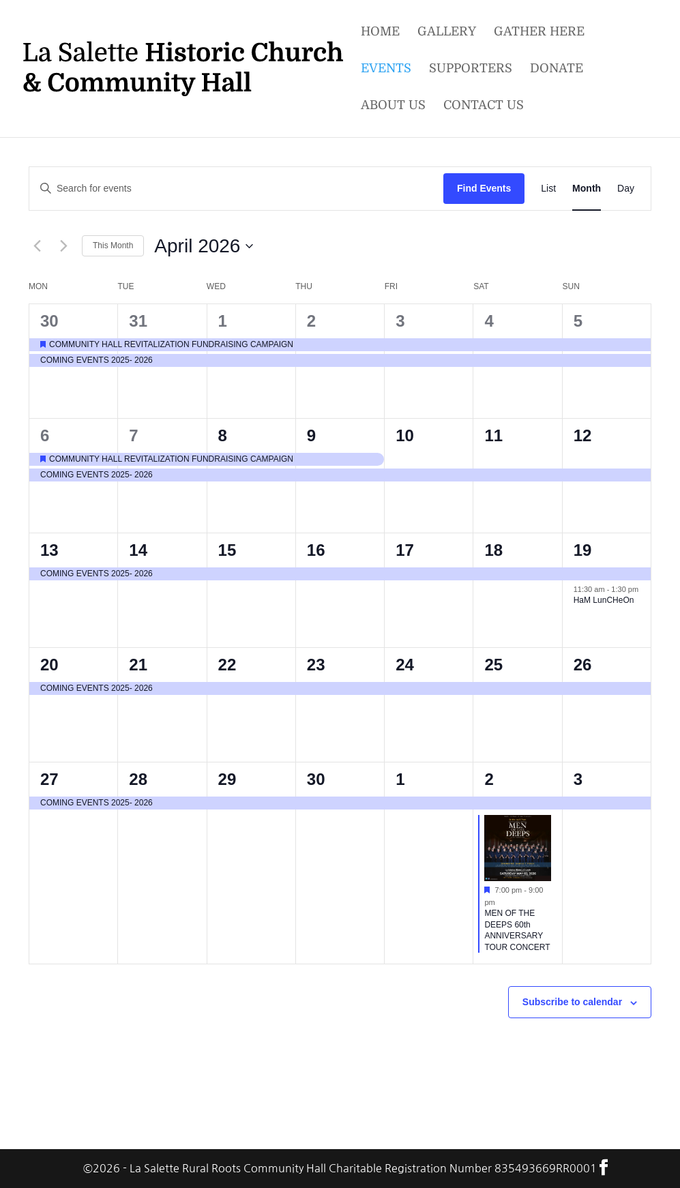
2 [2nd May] (488, 779)
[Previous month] (37, 246)
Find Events (484, 188)
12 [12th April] (583, 435)
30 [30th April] (316, 779)
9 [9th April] (311, 435)
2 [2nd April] (311, 321)
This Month (113, 245)
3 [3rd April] (400, 321)
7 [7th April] (133, 435)
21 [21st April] (138, 664)
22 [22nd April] (227, 664)
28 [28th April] (138, 779)
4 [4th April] (488, 321)
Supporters (470, 70)
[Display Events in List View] (548, 188)
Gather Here (539, 33)
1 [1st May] (400, 779)
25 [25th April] (493, 664)
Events (386, 70)
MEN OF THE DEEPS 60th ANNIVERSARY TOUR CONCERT (517, 930)
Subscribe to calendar (572, 1001)
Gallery (446, 33)
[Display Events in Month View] (586, 188)
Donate (556, 70)
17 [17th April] (405, 550)
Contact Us (483, 107)
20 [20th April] (49, 664)
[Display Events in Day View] (625, 188)
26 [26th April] (583, 664)
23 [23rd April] (316, 664)
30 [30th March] (49, 321)
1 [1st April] (222, 321)
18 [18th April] (493, 550)
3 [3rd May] (578, 779)
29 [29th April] (227, 779)
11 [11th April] (493, 435)
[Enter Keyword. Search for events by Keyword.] (236, 188)
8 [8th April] (222, 435)
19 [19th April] (583, 550)
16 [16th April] (316, 550)
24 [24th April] (405, 664)
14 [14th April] (138, 550)
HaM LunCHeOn (604, 600)
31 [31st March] (138, 321)
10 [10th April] (405, 435)
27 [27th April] (49, 779)
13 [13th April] (49, 550)
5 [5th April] (578, 321)
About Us (393, 107)
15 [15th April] (227, 550)
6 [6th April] (44, 435)
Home (380, 33)
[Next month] (63, 246)
